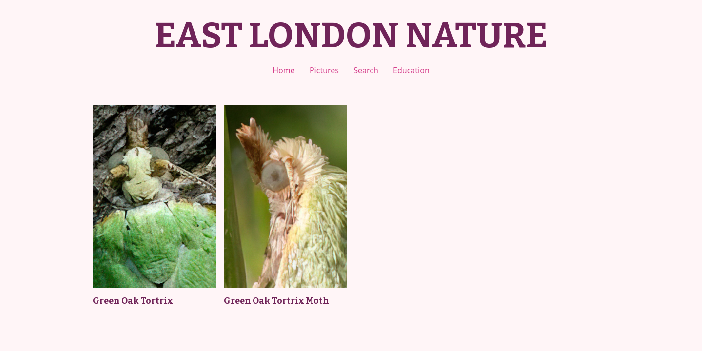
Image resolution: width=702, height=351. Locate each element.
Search (365, 70)
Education (411, 70)
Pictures (324, 70)
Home (284, 70)
